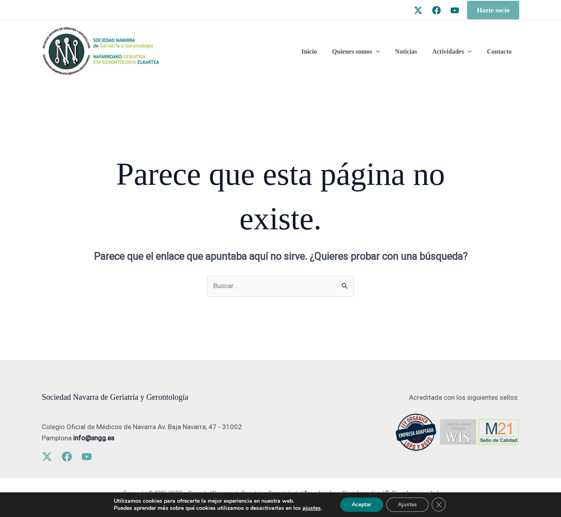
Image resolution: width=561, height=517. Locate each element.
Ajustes (407, 504)
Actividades (455, 52)
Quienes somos (365, 52)
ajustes (310, 508)
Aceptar (361, 504)
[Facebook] (436, 10)
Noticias (412, 51)
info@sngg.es (94, 438)
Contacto (500, 51)
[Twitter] (418, 10)
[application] (384, 52)
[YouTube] (454, 10)
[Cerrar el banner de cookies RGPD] (439, 505)
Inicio (319, 51)
